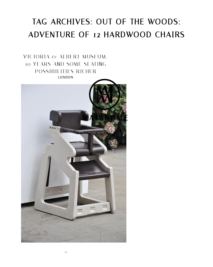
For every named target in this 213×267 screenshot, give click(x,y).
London (65, 77)
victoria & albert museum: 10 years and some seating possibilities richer (65, 63)
